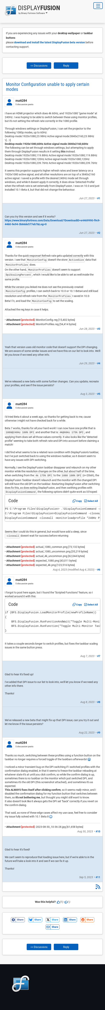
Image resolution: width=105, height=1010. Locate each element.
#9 (98, 732)
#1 (98, 198)
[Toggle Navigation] (98, 5)
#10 (98, 831)
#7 (98, 656)
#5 (98, 393)
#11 (98, 877)
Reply (66, 65)
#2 (98, 232)
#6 (98, 569)
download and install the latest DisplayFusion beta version (49, 42)
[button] (31, 10)
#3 (98, 328)
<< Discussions (39, 65)
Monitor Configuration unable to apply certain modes (47, 87)
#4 (98, 363)
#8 (98, 702)
